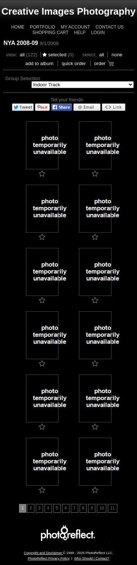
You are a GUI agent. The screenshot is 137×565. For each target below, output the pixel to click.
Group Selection (22, 78)
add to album (39, 63)
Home (17, 27)
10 (101, 508)
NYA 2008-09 (20, 43)
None (116, 54)
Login (97, 32)
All (22, 54)
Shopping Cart (50, 32)
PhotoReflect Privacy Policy (48, 558)
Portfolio (42, 27)
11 (112, 508)
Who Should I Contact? (91, 558)
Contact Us (109, 27)
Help (79, 32)
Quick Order (74, 63)
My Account (75, 27)
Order (100, 63)
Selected (57, 54)
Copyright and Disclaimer (43, 553)
